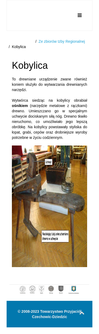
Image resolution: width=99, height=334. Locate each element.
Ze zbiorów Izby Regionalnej (62, 41)
